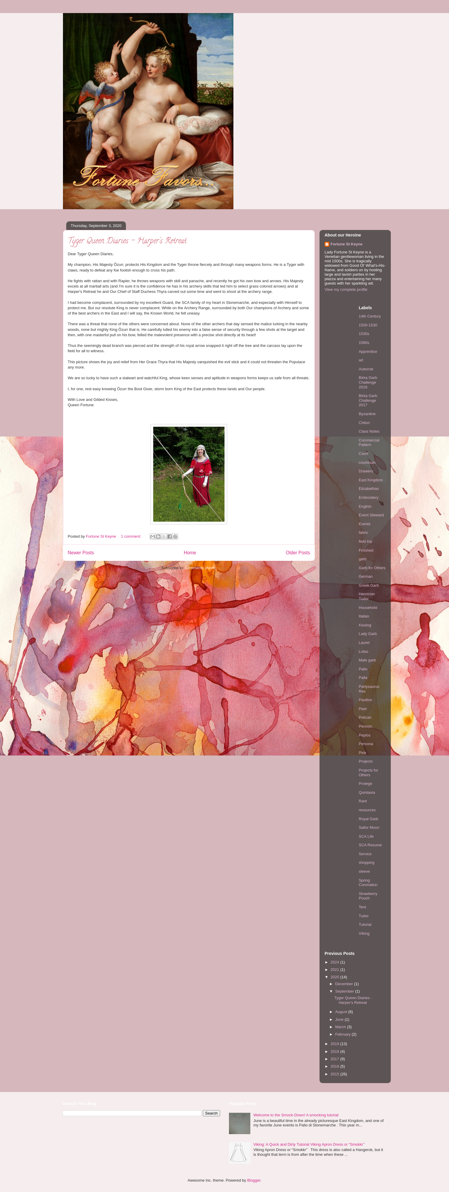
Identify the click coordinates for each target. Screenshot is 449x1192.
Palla (363, 677)
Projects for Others (368, 772)
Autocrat (366, 369)
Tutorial (365, 924)
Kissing (365, 625)
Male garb (367, 660)
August (341, 1012)
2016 (335, 1066)
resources (367, 810)
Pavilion (365, 700)
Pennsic (365, 726)
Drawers (366, 471)
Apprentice (368, 351)
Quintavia (367, 792)
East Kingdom (371, 480)
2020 (335, 977)
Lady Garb (368, 633)
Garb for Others (372, 568)
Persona (366, 744)
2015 (335, 1074)
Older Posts (298, 552)
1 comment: (131, 536)
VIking (364, 933)
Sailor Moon (369, 827)
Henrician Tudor (367, 596)
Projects (366, 761)
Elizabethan (369, 488)
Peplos (365, 735)
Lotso (363, 651)
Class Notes (369, 431)
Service (365, 854)
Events (365, 524)
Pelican (365, 717)
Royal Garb (368, 819)
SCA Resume (370, 845)
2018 (335, 1051)
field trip (365, 541)
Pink (362, 752)
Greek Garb (369, 585)
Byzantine (367, 414)
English (365, 506)
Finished (366, 550)
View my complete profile (346, 289)
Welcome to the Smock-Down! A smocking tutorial (296, 1115)
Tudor (364, 916)
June (340, 1019)
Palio (363, 669)
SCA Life (366, 836)
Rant (363, 801)
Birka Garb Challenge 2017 (368, 400)
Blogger (253, 1180)
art (361, 360)
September (345, 991)
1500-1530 (368, 325)
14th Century (370, 316)
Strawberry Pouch (368, 896)
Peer (363, 709)
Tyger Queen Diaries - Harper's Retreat (127, 241)
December (344, 984)
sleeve (364, 871)
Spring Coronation (368, 882)
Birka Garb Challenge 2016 (368, 382)
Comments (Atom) (200, 568)
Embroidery (368, 497)
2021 (335, 969)
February (343, 1034)
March (341, 1027)
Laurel (364, 642)
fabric (363, 532)
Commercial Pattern (369, 442)
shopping (366, 862)
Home (190, 552)
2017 (335, 1059)
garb (362, 559)
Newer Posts (81, 552)
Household (368, 607)
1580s (364, 342)
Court (363, 453)
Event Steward (371, 515)
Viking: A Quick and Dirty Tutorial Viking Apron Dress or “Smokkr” (308, 1144)
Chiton (364, 422)
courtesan (367, 462)
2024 (335, 962)
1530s (364, 333)
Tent (362, 907)
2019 (335, 1044)
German (366, 576)
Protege (365, 783)
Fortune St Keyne (347, 244)
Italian (364, 616)
